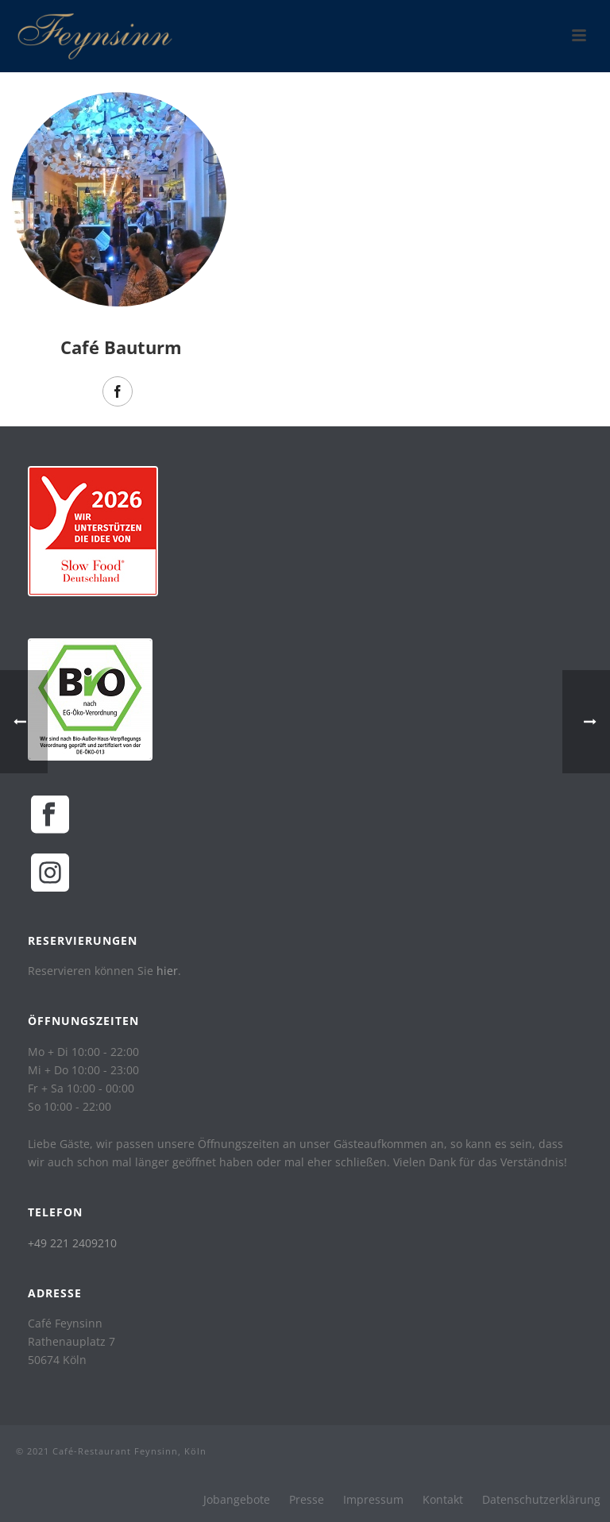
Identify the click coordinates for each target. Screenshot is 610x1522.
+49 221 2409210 (72, 1242)
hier (167, 970)
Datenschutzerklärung (541, 1499)
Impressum (373, 1499)
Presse (306, 1499)
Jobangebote (236, 1499)
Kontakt (443, 1499)
